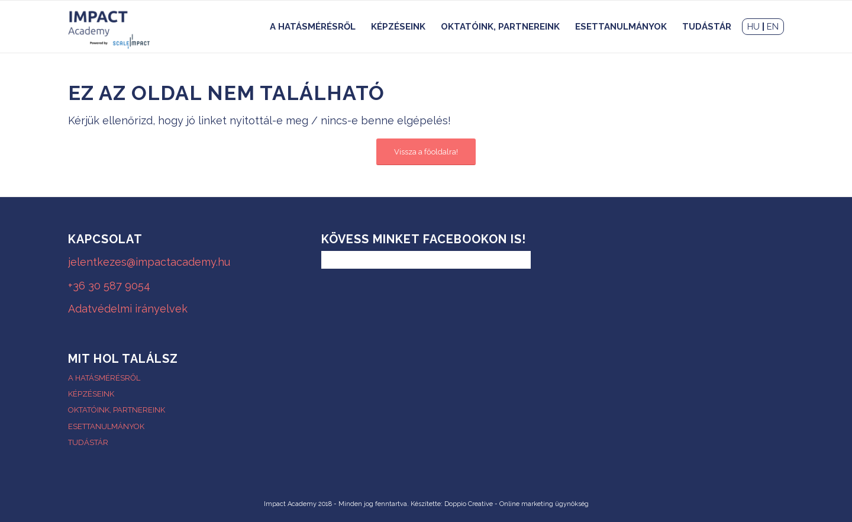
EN (773, 26)
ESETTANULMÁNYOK (106, 426)
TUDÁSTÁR (88, 442)
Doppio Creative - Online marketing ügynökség (516, 504)
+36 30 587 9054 (109, 285)
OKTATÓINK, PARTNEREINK (116, 409)
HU (753, 26)
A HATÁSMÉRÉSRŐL (104, 377)
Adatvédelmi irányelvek (128, 308)
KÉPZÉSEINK (91, 393)
